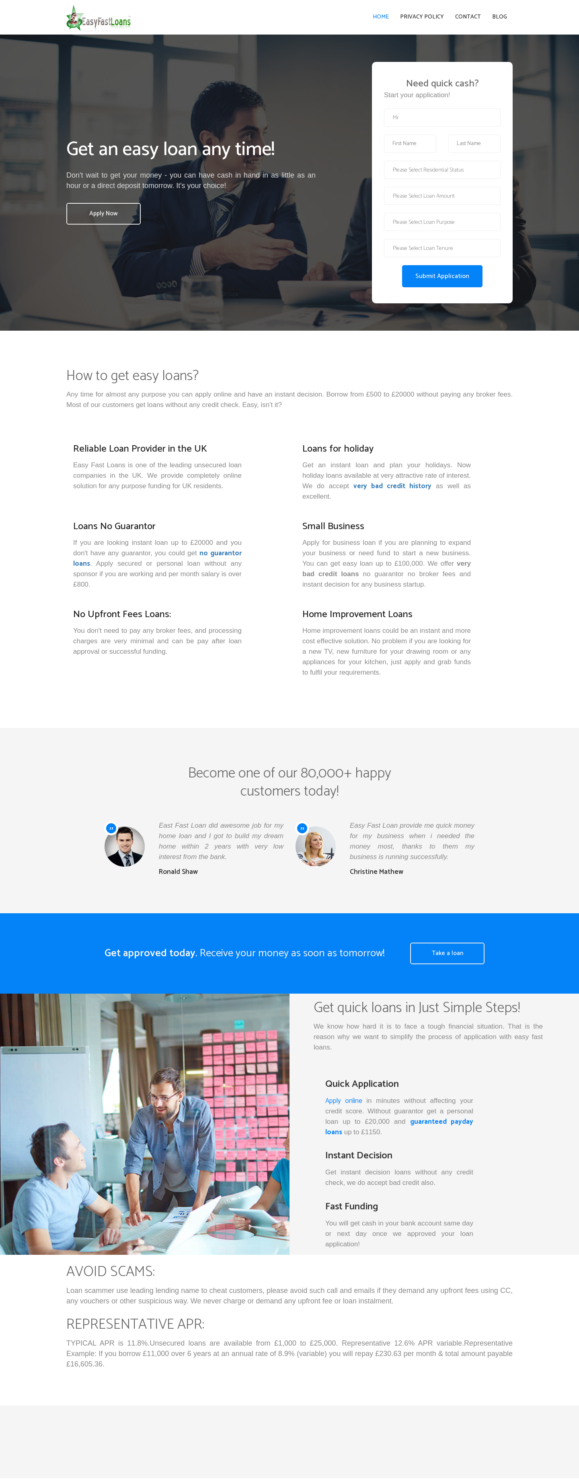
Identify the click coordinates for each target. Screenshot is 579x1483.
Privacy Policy (422, 19)
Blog (499, 19)
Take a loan (449, 958)
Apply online (343, 1105)
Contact (468, 19)
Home (381, 19)
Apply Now (105, 218)
